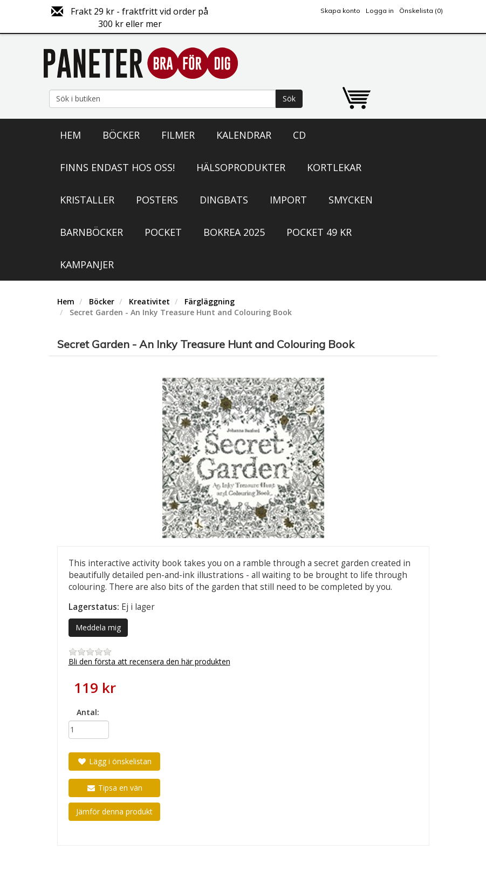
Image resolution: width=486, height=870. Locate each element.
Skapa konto (340, 10)
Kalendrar (243, 134)
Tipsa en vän (114, 788)
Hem (70, 134)
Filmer (178, 134)
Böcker (121, 134)
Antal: (88, 712)
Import (288, 199)
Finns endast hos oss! (117, 167)
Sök (289, 98)
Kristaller (87, 199)
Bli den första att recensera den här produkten (149, 661)
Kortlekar (334, 167)
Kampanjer (87, 264)
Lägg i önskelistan (114, 761)
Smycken (350, 199)
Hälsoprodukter (240, 167)
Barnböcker (91, 232)
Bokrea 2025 (234, 232)
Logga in (380, 10)
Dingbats (224, 199)
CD (299, 134)
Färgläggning (209, 301)
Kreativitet (149, 301)
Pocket (163, 232)
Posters (157, 199)
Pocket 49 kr (319, 232)
